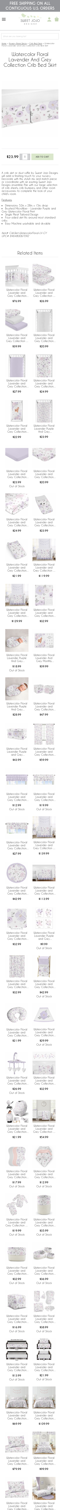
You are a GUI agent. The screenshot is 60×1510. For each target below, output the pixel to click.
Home (4, 43)
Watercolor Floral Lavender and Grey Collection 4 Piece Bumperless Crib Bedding (44, 567)
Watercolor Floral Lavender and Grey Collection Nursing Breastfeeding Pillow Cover (16, 1032)
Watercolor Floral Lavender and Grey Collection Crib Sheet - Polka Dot (44, 338)
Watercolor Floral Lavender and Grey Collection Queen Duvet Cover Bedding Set (16, 1415)
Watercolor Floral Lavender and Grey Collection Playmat (16, 890)
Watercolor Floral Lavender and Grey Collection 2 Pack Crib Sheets (44, 293)
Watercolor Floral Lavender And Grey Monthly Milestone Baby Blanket (44, 658)
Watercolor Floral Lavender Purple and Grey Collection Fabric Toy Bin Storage (16, 752)
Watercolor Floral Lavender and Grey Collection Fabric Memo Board (16, 936)
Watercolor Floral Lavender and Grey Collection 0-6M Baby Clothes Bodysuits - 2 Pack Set (16, 1222)
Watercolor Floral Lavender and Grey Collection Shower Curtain (16, 984)
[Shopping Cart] (56, 19)
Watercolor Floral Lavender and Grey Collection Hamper (44, 984)
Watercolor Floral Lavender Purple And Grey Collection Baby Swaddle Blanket (16, 706)
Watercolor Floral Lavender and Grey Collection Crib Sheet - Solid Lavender (17, 383)
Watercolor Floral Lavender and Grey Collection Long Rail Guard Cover (16, 1367)
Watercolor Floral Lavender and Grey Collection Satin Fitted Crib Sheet (16, 522)
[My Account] (49, 19)
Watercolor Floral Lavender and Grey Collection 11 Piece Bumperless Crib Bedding (44, 890)
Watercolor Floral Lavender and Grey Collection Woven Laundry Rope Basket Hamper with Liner (44, 1222)
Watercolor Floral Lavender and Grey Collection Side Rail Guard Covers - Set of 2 (44, 1367)
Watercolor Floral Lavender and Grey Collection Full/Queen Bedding (44, 1415)
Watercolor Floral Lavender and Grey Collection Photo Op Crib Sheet (16, 429)
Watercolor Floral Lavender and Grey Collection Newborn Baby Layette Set (44, 1319)
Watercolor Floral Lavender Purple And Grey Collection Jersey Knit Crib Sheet (44, 429)
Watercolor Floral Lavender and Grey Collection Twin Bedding (44, 1461)
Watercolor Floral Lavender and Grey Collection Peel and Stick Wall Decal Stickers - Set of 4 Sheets (44, 1080)
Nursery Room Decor (18, 43)
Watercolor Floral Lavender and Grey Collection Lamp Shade (44, 1032)
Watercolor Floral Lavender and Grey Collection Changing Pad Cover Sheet (16, 567)
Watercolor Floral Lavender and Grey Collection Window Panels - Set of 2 (44, 752)
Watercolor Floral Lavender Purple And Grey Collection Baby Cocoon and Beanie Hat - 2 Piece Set (16, 658)
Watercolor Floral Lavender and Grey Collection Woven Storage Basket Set (44, 1271)
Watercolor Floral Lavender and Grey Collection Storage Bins (44, 706)
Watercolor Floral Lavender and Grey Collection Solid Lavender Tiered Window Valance (16, 797)
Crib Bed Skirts (35, 43)
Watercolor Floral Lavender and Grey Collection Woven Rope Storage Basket (16, 1271)
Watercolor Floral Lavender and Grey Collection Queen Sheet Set (16, 1461)
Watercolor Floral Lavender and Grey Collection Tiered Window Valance (44, 797)
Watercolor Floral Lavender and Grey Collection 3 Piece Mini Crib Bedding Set (44, 1129)
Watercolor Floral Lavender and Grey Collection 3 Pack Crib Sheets (17, 338)
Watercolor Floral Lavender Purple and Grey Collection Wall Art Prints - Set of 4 (44, 936)
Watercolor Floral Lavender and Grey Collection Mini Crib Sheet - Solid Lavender (16, 474)
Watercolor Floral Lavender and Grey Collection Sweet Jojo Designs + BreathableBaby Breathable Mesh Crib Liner (16, 293)
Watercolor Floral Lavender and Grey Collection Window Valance (16, 845)
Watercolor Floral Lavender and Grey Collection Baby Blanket (44, 613)
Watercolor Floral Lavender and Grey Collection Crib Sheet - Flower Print (44, 383)
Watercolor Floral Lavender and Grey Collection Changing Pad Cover (44, 522)
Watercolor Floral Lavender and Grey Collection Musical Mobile (16, 1080)
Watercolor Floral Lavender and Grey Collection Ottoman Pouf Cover (16, 1319)
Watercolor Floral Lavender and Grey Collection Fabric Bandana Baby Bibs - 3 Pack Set (44, 1174)
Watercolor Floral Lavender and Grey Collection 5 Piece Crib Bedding (44, 845)
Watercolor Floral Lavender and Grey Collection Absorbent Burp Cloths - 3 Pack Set (16, 1174)
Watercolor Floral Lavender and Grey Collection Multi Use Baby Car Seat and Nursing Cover (16, 1129)
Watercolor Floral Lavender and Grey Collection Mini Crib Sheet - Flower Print (44, 474)
